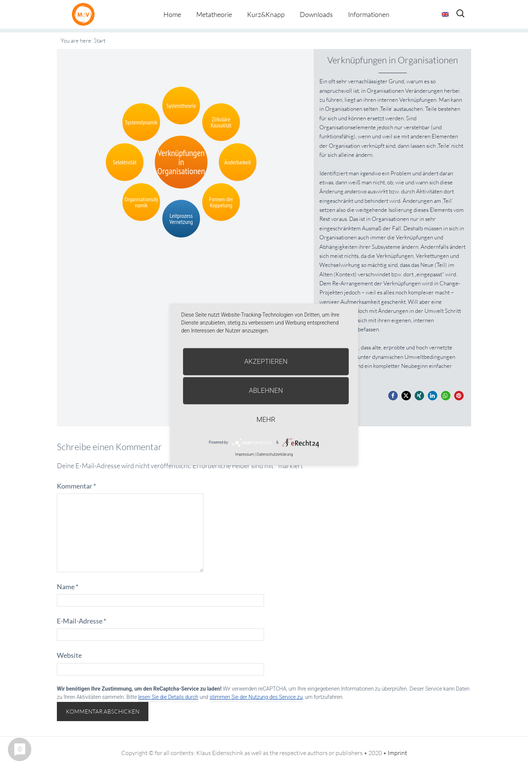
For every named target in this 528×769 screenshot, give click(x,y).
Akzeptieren (266, 361)
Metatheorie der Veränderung (85, 14)
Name (67, 586)
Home (172, 14)
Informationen (368, 14)
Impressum (244, 454)
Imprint (397, 753)
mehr (265, 419)
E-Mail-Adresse (81, 621)
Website (69, 655)
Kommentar (76, 486)
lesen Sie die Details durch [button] (168, 697)
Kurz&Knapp (266, 14)
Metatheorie (214, 14)
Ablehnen (266, 390)
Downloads (316, 14)
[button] (393, 395)
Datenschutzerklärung (275, 454)
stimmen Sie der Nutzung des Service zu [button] (256, 697)
